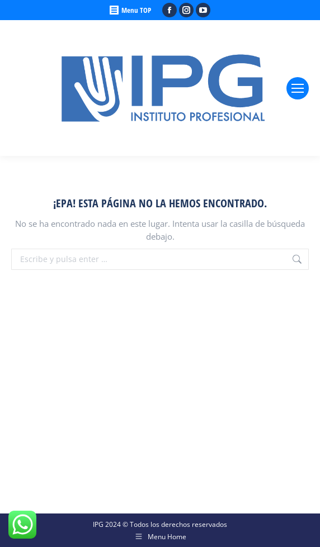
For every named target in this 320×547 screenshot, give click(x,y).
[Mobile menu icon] (297, 88)
